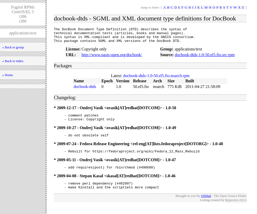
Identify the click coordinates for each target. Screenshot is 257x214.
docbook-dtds (85, 89)
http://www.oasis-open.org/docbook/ (112, 58)
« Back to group (13, 47)
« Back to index (13, 61)
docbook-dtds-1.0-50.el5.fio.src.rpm (205, 58)
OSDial (206, 204)
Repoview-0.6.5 (236, 208)
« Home (7, 75)
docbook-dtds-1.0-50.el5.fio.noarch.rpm (156, 79)
